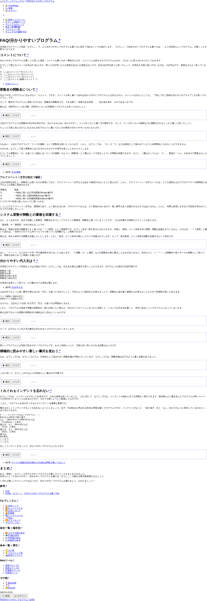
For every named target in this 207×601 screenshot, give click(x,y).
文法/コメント (11, 84)
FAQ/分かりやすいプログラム (14, 599)
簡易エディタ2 (12, 568)
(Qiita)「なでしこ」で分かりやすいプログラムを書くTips (32, 493)
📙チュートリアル (14, 508)
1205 (31, 599)
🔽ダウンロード (13, 520)
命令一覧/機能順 (13, 27)
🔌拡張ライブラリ (14, 555)
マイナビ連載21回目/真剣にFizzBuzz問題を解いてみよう (38, 462)
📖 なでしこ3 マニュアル (12, 1)
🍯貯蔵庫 (9, 513)
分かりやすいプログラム (43, 1)
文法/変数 (15, 172)
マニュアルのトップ (14, 24)
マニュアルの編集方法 (15, 32)
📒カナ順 (9, 550)
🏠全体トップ (11, 506)
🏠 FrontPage (11, 5)
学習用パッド (11, 573)
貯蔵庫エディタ (12, 570)
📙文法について (13, 510)
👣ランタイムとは (14, 515)
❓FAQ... (9, 518)
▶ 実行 (6, 115)
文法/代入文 (17, 287)
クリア (16, 115)
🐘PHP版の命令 (13, 538)
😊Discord (10, 588)
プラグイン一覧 (12, 29)
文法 (7, 491)
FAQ (28, 1)
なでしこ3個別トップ (15, 22)
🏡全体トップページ (15, 19)
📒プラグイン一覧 (14, 553)
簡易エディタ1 (12, 565)
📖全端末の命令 (13, 540)
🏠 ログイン (11, 10)
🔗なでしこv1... (12, 523)
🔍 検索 (9, 8)
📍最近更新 (10, 583)
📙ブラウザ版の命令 (15, 533)
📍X (7, 585)
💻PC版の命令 (12, 535)
